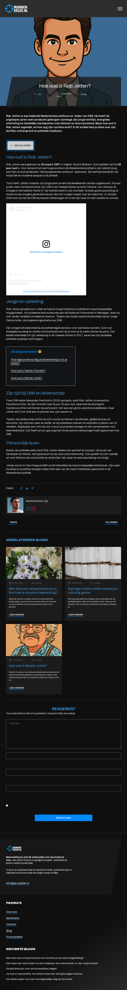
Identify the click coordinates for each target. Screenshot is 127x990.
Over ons (11, 911)
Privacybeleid (14, 936)
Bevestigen (63, 818)
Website (10, 783)
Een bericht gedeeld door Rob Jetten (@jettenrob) (46, 290)
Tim (39, 94)
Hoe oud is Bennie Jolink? (26, 378)
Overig (84, 94)
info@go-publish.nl (17, 883)
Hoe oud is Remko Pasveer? (28, 370)
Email (9, 767)
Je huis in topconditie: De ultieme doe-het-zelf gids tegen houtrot (44, 973)
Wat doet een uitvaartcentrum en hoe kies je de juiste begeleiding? (45, 958)
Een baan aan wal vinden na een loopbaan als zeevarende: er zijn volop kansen (52, 963)
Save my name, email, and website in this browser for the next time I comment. (48, 805)
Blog (9, 930)
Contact (11, 924)
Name (10, 750)
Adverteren (12, 918)
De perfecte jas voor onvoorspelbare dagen (31, 968)
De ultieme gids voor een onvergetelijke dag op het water (39, 979)
